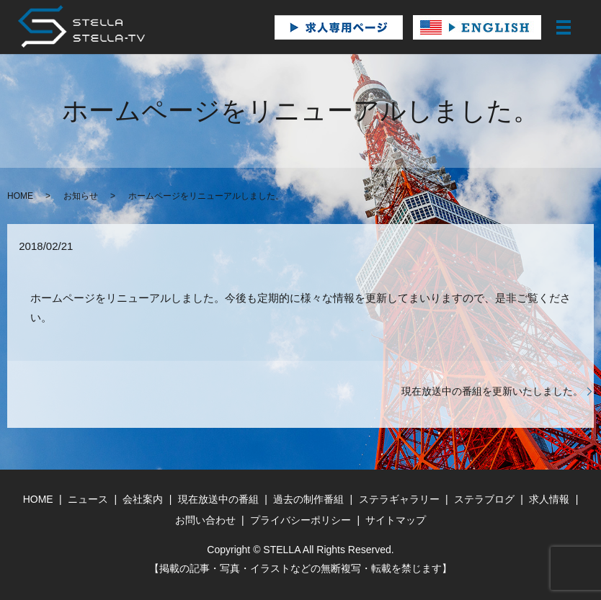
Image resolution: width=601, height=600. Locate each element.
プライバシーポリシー (300, 520)
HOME (20, 196)
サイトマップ (395, 520)
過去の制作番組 (308, 499)
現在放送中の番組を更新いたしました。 (492, 391)
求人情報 (549, 499)
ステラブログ (484, 499)
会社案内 (143, 499)
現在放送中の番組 (218, 499)
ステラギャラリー (399, 499)
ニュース (88, 499)
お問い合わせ (205, 520)
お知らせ (80, 196)
